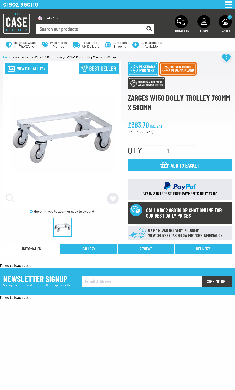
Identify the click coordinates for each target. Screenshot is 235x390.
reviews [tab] (145, 248)
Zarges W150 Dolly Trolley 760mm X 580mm (87, 57)
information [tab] (31, 248)
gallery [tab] (88, 248)
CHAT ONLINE (201, 210)
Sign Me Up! (217, 376)
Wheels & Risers (45, 57)
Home (7, 57)
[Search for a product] (149, 29)
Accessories (23, 57)
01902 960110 (20, 4)
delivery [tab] (203, 248)
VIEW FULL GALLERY (31, 68)
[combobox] (48, 18)
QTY (135, 150)
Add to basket (185, 165)
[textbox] (48, 18)
